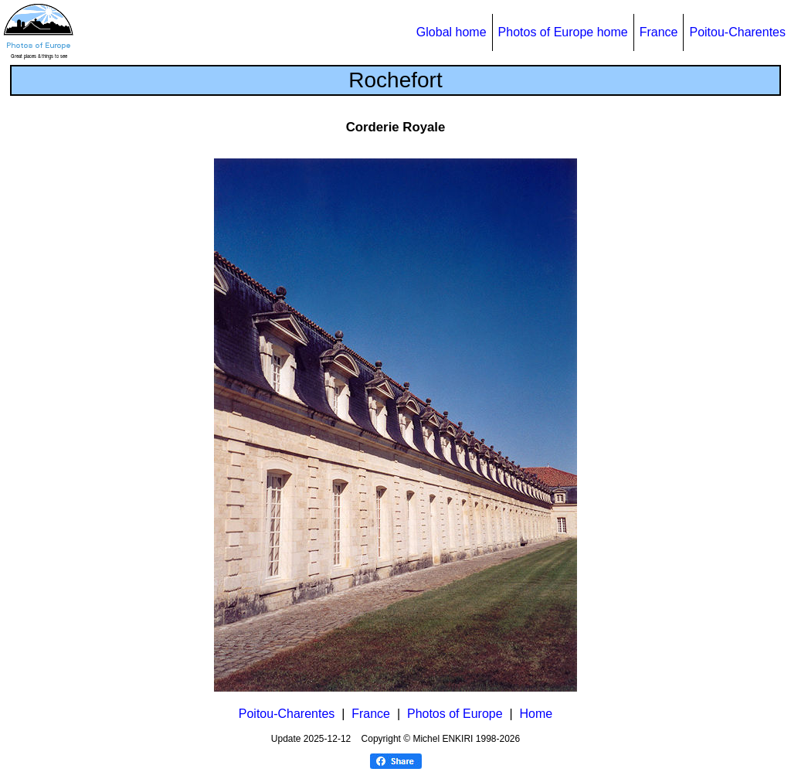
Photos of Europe (455, 713)
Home (536, 713)
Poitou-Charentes (737, 32)
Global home (451, 32)
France (659, 32)
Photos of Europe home (563, 32)
